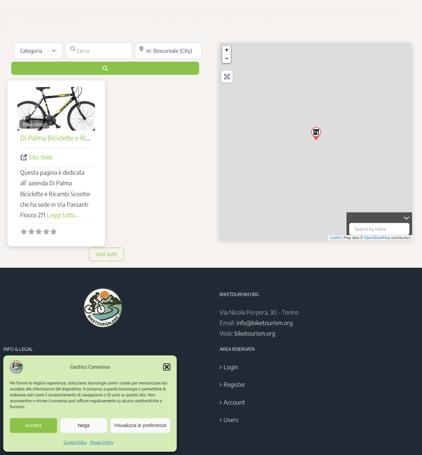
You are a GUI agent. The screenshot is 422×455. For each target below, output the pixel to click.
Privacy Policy (101, 442)
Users (231, 419)
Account (234, 402)
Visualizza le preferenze (140, 425)
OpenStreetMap (377, 237)
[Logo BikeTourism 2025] (57, 17)
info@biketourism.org (264, 322)
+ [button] (226, 50)
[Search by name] (379, 229)
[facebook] (338, 21)
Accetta (33, 425)
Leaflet (335, 237)
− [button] (226, 59)
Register (234, 384)
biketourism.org (254, 333)
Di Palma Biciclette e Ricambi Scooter (73, 138)
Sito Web (40, 157)
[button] (167, 367)
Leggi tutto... (63, 215)
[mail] (395, 21)
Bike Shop (34, 124)
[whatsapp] (361, 21)
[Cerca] (98, 51)
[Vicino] (168, 51)
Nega (84, 425)
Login (231, 367)
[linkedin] (372, 21)
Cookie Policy (75, 442)
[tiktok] (383, 21)
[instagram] (349, 21)
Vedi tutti (106, 254)
